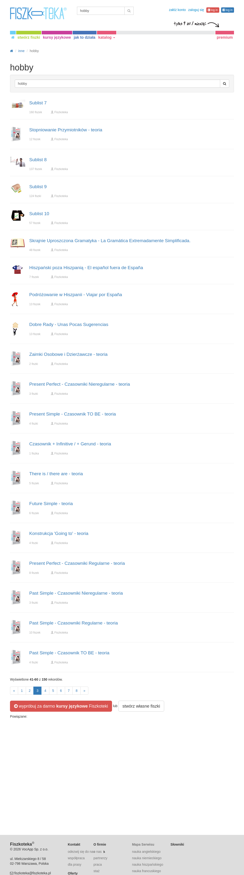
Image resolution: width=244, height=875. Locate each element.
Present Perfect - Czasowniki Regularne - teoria (77, 563)
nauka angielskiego (146, 852)
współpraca (76, 858)
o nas (97, 852)
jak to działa (85, 37)
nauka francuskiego (146, 871)
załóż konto (177, 10)
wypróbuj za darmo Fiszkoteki (61, 706)
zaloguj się (196, 10)
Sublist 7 (38, 102)
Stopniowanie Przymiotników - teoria (65, 129)
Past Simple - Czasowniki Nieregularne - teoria (76, 593)
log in (213, 10)
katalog (106, 37)
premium (225, 37)
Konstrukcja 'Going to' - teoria (58, 533)
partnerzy (100, 858)
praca (97, 864)
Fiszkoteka (61, 112)
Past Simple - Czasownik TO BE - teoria (69, 652)
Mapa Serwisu (143, 844)
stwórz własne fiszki (141, 706)
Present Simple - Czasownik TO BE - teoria (72, 413)
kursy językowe (57, 37)
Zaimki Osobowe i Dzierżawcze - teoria (68, 354)
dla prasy (74, 864)
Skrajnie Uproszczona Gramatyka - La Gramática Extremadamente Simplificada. (110, 240)
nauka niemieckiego (147, 858)
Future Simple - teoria (51, 503)
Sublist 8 (38, 159)
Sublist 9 (38, 186)
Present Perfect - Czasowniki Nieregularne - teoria (79, 384)
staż (96, 871)
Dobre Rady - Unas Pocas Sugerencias (68, 324)
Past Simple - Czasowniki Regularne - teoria (73, 622)
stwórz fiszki (28, 37)
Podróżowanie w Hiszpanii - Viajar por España (75, 294)
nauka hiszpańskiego (147, 864)
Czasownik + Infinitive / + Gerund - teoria (70, 443)
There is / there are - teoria (56, 473)
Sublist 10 (39, 213)
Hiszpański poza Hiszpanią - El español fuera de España (86, 267)
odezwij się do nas (81, 852)
